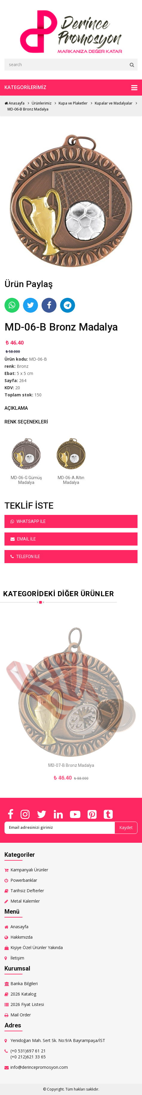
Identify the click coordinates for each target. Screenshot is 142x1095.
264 (22, 380)
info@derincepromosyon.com (39, 1067)
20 (17, 387)
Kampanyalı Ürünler (29, 870)
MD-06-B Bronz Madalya (27, 109)
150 (38, 395)
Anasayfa (14, 103)
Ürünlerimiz (41, 103)
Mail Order (20, 1015)
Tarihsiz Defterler (27, 890)
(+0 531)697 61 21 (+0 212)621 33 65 (28, 1054)
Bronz (22, 366)
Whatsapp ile (28, 521)
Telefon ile (25, 556)
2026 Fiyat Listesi (27, 1004)
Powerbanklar (23, 880)
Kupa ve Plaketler (73, 103)
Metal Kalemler (25, 901)
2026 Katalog (23, 994)
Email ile (23, 539)
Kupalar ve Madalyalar (113, 103)
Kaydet (126, 827)
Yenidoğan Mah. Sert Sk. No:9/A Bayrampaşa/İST (57, 1040)
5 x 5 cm (25, 373)
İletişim (17, 958)
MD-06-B (38, 359)
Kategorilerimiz (71, 87)
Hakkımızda (21, 937)
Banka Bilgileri (24, 983)
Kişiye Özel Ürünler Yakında (36, 947)
